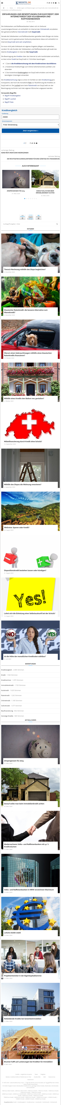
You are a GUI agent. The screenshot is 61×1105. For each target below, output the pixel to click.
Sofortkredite (54, 1086)
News (11, 8)
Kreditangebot (12, 52)
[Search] (59, 3)
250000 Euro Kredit (40, 1099)
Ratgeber (43, 1074)
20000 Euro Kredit (7, 1094)
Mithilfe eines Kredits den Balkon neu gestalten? (24, 398)
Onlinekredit (44, 29)
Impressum (30, 1079)
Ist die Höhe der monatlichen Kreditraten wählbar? (25, 656)
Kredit (14, 59)
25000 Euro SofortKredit (19, 1094)
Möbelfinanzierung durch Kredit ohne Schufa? (23, 441)
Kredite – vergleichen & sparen (23, 1074)
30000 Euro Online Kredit (34, 1094)
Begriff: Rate (9, 102)
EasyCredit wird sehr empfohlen (19, 42)
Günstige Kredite (7, 716)
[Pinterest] (53, 3)
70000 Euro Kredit (38, 1095)
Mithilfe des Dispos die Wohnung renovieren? (22, 484)
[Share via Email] (36, 143)
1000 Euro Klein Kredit (8, 1091)
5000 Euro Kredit (32, 1091)
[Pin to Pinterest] (34, 143)
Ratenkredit (32, 85)
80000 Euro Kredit (19, 1097)
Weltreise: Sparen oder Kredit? (16, 527)
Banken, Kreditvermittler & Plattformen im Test (18, 1077)
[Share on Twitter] (32, 143)
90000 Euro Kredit (30, 1097)
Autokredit (5, 690)
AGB (44, 1077)
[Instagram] (51, 3)
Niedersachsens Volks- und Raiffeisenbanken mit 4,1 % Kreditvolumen (26, 845)
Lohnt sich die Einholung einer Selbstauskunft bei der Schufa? (29, 613)
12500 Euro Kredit (25, 1092)
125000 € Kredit (52, 1097)
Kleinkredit (48, 1086)
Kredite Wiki (37, 1077)
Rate (29, 83)
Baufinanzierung (7, 711)
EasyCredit (33, 52)
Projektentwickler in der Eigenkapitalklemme (23, 976)
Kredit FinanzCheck (32, 1084)
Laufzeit (17, 85)
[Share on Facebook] (30, 143)
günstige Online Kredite (38, 1086)
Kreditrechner (6, 680)
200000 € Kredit (29, 1099)
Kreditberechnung (10, 80)
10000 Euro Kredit (53, 1091)
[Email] (55, 3)
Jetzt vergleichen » (30, 131)
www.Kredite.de (14, 1082)
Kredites (19, 56)
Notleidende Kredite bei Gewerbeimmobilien (22, 1019)
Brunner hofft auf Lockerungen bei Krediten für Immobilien (28, 1062)
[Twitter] (49, 3)
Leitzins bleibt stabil (12, 933)
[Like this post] (27, 143)
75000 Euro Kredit (8, 1097)
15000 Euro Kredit (36, 1092)
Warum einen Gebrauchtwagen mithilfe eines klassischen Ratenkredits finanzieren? (28, 354)
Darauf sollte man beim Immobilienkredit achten (24, 804)
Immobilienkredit (7, 685)
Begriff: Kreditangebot (12, 96)
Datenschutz (51, 1077)
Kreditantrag (46, 80)
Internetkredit (23, 32)
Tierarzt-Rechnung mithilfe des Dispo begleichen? (25, 269)
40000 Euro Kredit (46, 1094)
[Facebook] (47, 3)
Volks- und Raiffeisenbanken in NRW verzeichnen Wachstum (29, 890)
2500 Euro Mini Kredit (21, 1091)
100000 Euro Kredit (41, 1097)
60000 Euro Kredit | (27, 1095)
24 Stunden (40, 1082)
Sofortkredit (5, 706)
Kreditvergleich (6, 670)
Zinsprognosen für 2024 (16, 191)
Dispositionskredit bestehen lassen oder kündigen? (25, 570)
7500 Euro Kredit (42, 1091)
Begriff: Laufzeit (10, 99)
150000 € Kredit (20, 1099)
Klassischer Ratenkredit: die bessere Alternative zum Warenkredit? (26, 311)
